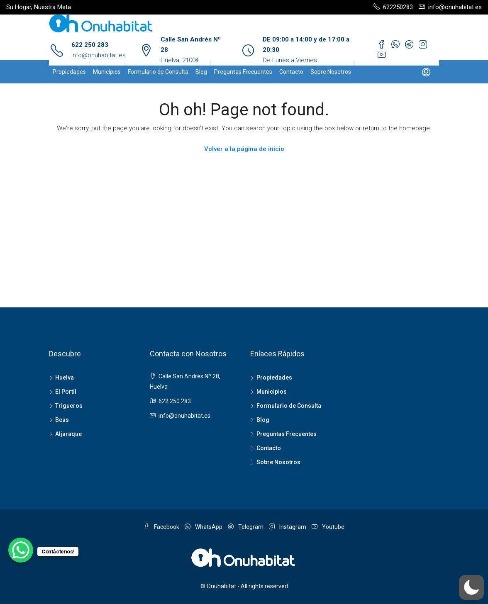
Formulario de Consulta (158, 71)
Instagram (288, 527)
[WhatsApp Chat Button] (20, 550)
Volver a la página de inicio (244, 149)
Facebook (162, 527)
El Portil (65, 391)
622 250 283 (89, 45)
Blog (201, 71)
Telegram (246, 527)
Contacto (291, 71)
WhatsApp (204, 527)
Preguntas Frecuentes (243, 71)
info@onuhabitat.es (98, 55)
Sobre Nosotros (330, 71)
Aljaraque (68, 434)
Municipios (107, 71)
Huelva (64, 377)
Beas (62, 419)
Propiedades (69, 71)
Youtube (328, 527)
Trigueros (69, 405)
